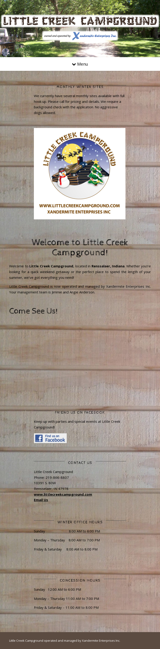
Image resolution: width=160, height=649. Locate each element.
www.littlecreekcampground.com (63, 494)
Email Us (41, 499)
